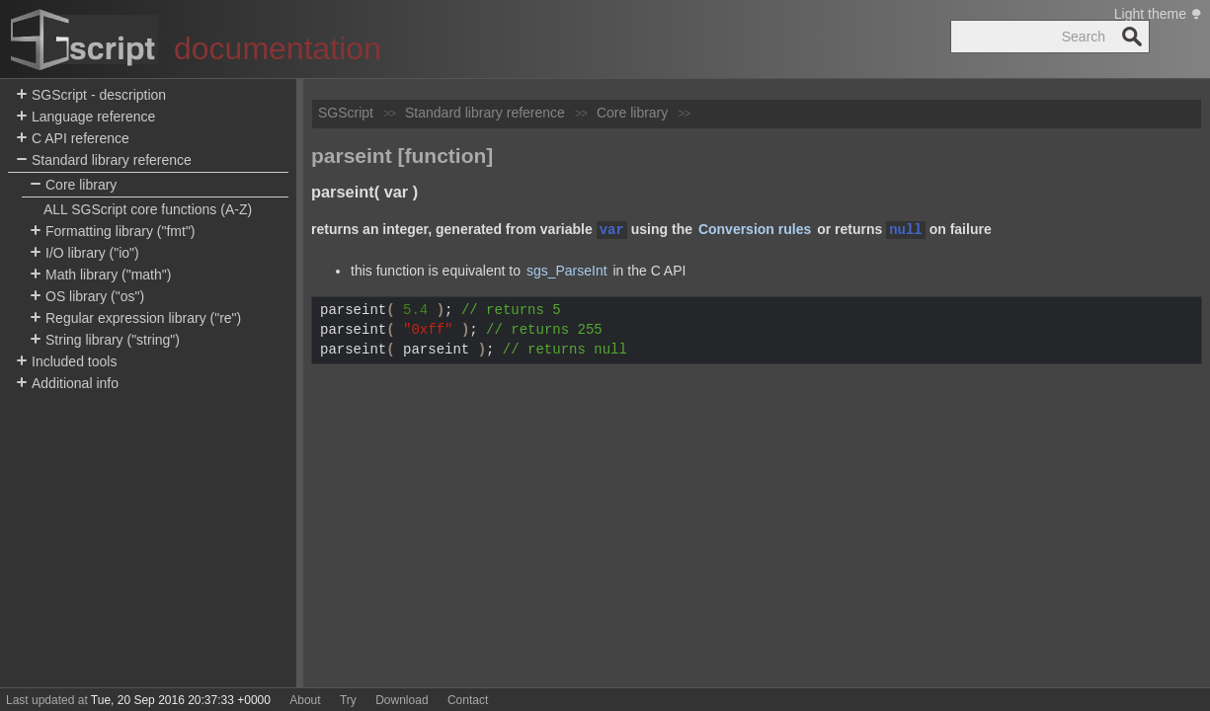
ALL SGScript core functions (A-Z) (147, 209)
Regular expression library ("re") (135, 318)
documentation (277, 48)
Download (401, 700)
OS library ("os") (87, 296)
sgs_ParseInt (566, 270)
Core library (73, 185)
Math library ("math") (100, 275)
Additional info (67, 383)
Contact (467, 700)
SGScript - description (91, 95)
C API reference (72, 138)
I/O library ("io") (84, 253)
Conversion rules (754, 230)
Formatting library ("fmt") (113, 231)
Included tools (66, 362)
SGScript (345, 112)
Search (1132, 36)
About (304, 700)
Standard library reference (104, 160)
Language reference (85, 117)
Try (348, 700)
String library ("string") (105, 340)
